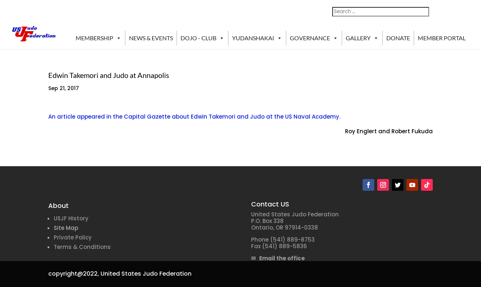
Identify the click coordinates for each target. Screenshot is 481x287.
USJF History (71, 218)
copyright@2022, (73, 273)
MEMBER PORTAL (442, 37)
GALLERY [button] (362, 38)
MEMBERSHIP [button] (98, 38)
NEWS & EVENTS (151, 37)
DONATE (398, 37)
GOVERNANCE (314, 38)
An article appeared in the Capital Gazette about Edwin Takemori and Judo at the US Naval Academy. (194, 116)
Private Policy (73, 237)
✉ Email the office (278, 258)
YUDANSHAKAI (257, 38)
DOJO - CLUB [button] (202, 38)
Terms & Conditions (82, 247)
